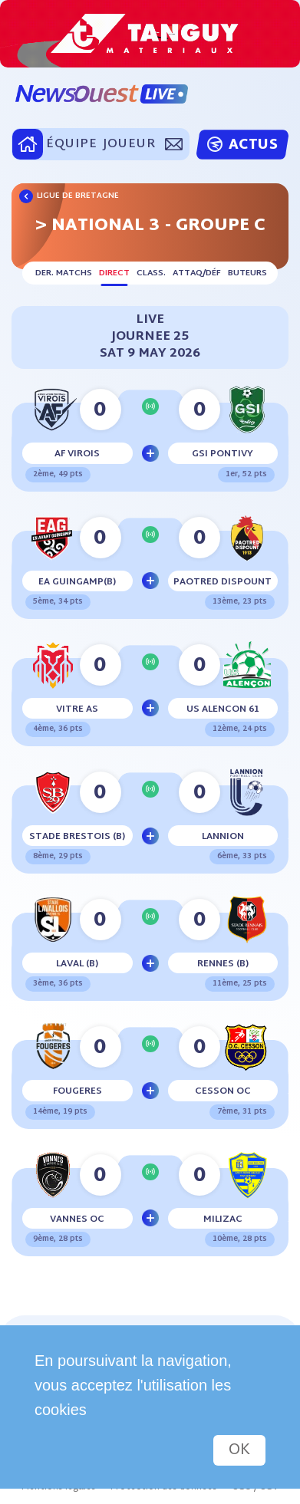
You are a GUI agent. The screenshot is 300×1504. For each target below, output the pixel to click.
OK (239, 1450)
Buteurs (247, 273)
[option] (150, 33)
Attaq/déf (197, 273)
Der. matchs (63, 273)
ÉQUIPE (71, 144)
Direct (114, 273)
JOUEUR (129, 144)
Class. (151, 273)
